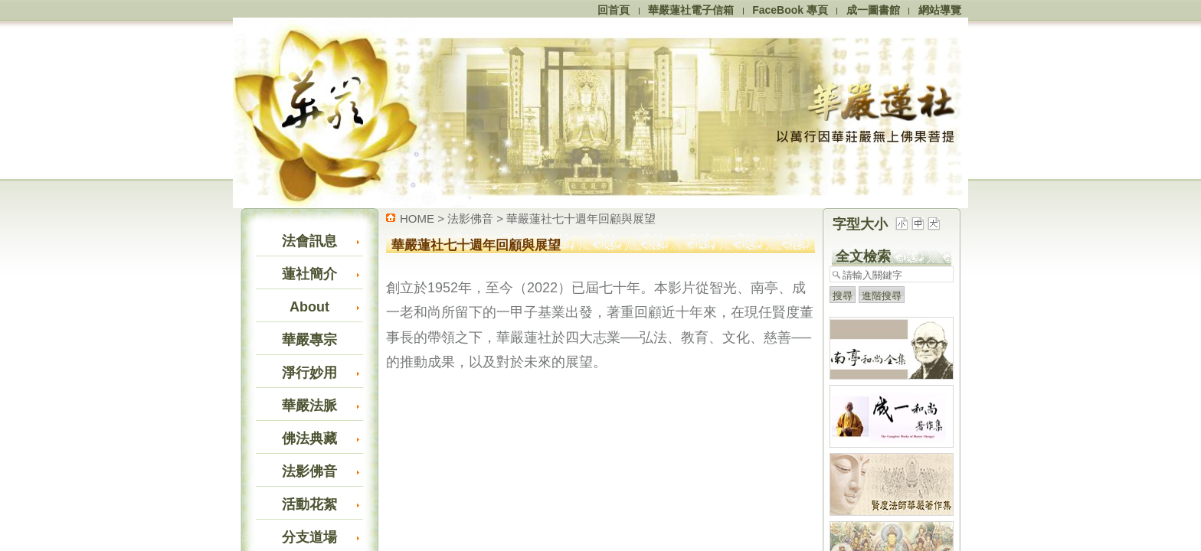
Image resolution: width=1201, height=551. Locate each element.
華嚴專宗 (309, 339)
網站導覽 (939, 10)
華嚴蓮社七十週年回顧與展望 (581, 218)
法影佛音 (309, 471)
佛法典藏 (309, 438)
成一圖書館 (873, 10)
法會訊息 (309, 241)
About (309, 307)
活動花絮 (309, 504)
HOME (417, 218)
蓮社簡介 (309, 274)
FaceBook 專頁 (790, 10)
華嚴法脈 (309, 405)
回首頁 (613, 10)
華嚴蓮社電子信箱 (691, 10)
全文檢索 (863, 256)
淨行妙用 (309, 372)
